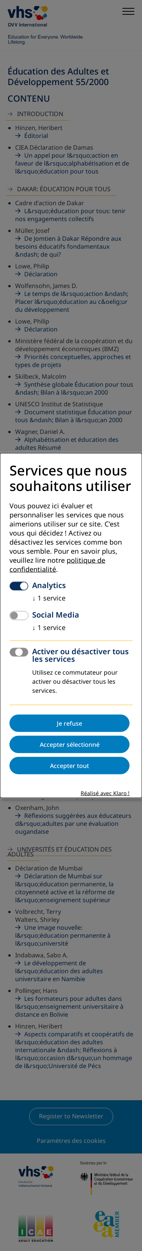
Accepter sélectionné (70, 744)
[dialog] (71, 625)
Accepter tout (69, 765)
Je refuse (69, 723)
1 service (49, 598)
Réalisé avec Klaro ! (105, 793)
